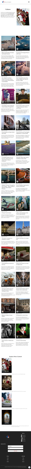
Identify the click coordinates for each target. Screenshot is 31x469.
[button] (29, 2)
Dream (23, 461)
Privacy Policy (19, 466)
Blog (7, 459)
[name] (15, 446)
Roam (23, 459)
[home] (6, 2)
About (8, 461)
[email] (15, 448)
